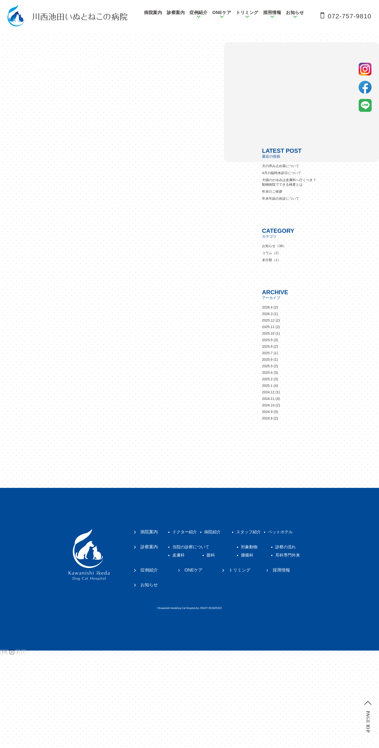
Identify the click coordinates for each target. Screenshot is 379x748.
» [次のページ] (23, 745)
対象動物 (253, 640)
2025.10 (268, 427)
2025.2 (267, 472)
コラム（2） (272, 346)
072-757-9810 (347, 16)
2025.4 (267, 466)
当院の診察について (192, 640)
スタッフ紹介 (252, 625)
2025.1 (267, 479)
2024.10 (268, 498)
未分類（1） (272, 353)
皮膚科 (179, 648)
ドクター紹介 (186, 625)
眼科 (212, 648)
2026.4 (267, 400)
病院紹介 (214, 625)
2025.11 (268, 420)
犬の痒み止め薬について (282, 259)
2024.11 (268, 492)
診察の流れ (291, 640)
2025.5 (267, 459)
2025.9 (267, 433)
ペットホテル (286, 625)
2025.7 (267, 446)
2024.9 (267, 505)
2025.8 (267, 440)
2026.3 (267, 407)
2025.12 (268, 413)
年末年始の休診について (282, 292)
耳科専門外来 (293, 648)
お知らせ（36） (275, 339)
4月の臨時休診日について (283, 266)
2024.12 (268, 485)
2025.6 (267, 453)
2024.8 (267, 511)
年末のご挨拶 (273, 285)
